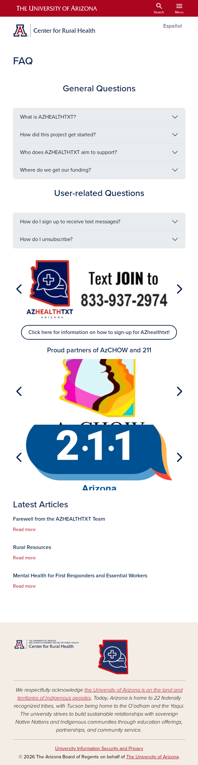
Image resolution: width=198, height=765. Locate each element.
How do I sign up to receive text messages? (70, 221)
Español (172, 26)
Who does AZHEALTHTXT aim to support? (68, 152)
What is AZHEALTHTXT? (48, 117)
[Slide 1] (99, 318)
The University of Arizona (152, 757)
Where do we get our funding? (55, 170)
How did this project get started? (57, 134)
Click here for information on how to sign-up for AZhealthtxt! (99, 332)
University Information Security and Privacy (99, 748)
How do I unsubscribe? (46, 239)
